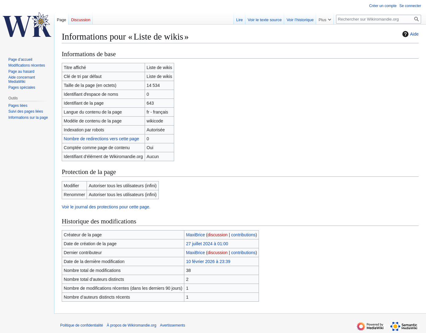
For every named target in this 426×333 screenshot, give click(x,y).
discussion (218, 234)
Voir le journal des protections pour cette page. (106, 206)
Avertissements (172, 325)
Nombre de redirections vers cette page (101, 138)
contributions (243, 234)
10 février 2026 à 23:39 (208, 261)
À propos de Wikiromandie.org (131, 325)
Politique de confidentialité (81, 325)
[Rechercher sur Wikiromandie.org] (378, 19)
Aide (410, 34)
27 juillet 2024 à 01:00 (207, 243)
